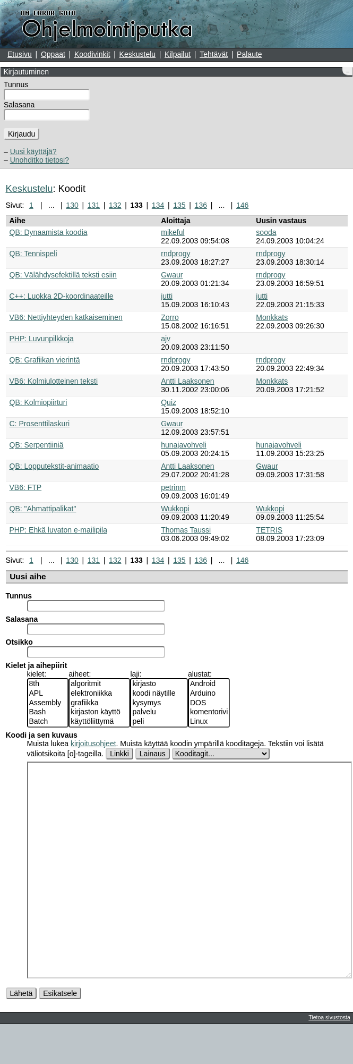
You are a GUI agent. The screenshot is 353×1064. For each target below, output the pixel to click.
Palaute (249, 54)
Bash (48, 712)
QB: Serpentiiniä (37, 445)
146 (242, 205)
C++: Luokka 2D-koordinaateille (62, 296)
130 (72, 205)
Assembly (48, 703)
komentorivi (209, 712)
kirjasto (158, 684)
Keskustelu (137, 54)
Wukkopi (175, 508)
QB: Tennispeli (33, 253)
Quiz (168, 402)
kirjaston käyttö (99, 712)
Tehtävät (214, 54)
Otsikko (19, 642)
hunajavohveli (183, 445)
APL (48, 693)
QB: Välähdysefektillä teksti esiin (63, 275)
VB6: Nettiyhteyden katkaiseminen (66, 317)
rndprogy (175, 253)
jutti (167, 296)
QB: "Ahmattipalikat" (43, 508)
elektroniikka (99, 693)
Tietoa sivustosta (329, 1057)
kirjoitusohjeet (93, 743)
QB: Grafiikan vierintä (45, 360)
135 (179, 205)
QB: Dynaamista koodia (49, 232)
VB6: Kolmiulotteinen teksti (54, 381)
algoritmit (99, 684)
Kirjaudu (21, 134)
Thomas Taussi (186, 530)
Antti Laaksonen (187, 381)
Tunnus (16, 84)
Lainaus (153, 753)
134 (158, 205)
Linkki (119, 753)
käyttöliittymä (99, 722)
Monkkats (272, 317)
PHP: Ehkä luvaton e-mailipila (58, 530)
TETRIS (269, 530)
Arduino (209, 693)
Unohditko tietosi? (39, 160)
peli (158, 722)
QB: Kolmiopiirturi (38, 402)
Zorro (169, 317)
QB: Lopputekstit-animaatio (54, 466)
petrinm (173, 487)
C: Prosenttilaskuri (40, 423)
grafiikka (99, 703)
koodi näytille (158, 693)
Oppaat (53, 54)
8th (48, 684)
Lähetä (21, 1033)
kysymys (158, 703)
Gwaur (172, 275)
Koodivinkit (92, 54)
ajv (165, 338)
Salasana (19, 104)
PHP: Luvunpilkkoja (42, 338)
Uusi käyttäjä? (33, 151)
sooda (266, 232)
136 (201, 205)
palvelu (158, 712)
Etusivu (19, 54)
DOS (209, 703)
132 (115, 205)
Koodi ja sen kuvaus (42, 735)
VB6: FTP (26, 487)
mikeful (172, 232)
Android (209, 684)
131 (94, 205)
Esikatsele (60, 1033)
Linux (209, 722)
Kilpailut (178, 54)
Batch (48, 722)
